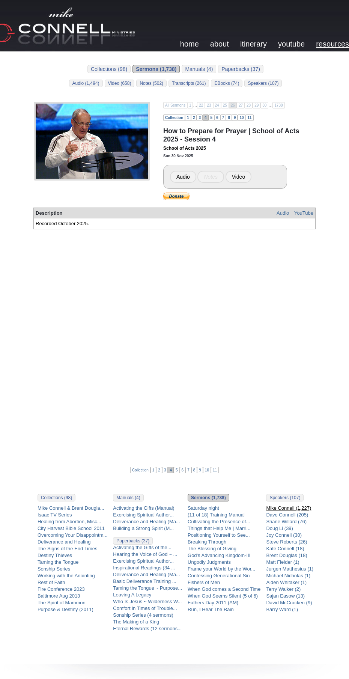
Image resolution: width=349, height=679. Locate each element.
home (189, 44)
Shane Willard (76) (286, 521)
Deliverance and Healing (64, 542)
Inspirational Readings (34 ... (144, 568)
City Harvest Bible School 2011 (71, 528)
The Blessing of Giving (212, 548)
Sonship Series (54, 569)
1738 (278, 105)
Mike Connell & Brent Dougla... (71, 508)
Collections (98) (109, 69)
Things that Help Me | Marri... (219, 528)
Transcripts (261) (189, 83)
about (219, 44)
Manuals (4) (199, 69)
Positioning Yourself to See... (219, 535)
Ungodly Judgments (209, 562)
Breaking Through (207, 542)
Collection (174, 118)
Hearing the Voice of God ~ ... (145, 554)
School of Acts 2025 (184, 148)
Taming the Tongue (58, 562)
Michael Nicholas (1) (288, 575)
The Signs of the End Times (68, 548)
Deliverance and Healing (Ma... (146, 521)
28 (249, 105)
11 (250, 118)
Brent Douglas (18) (286, 555)
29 (256, 105)
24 (217, 105)
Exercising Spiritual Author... (143, 515)
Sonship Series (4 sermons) (143, 615)
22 (201, 105)
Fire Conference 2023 (61, 589)
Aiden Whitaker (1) (286, 582)
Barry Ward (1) (282, 609)
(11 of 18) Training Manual (216, 515)
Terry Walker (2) (283, 589)
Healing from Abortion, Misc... (69, 521)
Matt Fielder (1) (282, 562)
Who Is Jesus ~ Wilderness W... (147, 601)
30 (264, 105)
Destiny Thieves (55, 555)
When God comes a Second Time (224, 589)
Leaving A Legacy (132, 595)
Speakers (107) (263, 83)
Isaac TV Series (55, 515)
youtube (291, 44)
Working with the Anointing (66, 575)
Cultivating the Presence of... (219, 521)
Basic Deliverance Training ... (144, 581)
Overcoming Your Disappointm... (72, 535)
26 (233, 105)
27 (241, 105)
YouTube (303, 213)
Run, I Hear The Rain (211, 609)
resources (332, 44)
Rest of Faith (51, 582)
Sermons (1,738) (156, 69)
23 (209, 105)
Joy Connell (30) (284, 535)
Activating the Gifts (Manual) (143, 508)
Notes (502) (151, 83)
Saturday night (203, 508)
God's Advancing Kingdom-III (219, 555)
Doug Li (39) (279, 528)
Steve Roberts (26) (286, 542)
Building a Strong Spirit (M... (143, 528)
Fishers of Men (204, 582)
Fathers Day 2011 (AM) (213, 602)
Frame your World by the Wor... (221, 569)
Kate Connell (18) (285, 548)
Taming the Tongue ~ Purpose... (147, 588)
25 (225, 105)
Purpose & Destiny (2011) (65, 609)
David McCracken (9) (289, 602)
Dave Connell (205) (287, 515)
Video (238, 177)
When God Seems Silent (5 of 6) (223, 596)
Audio (183, 177)
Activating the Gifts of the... (142, 547)
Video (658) (119, 83)
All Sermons (175, 105)
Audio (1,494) (85, 83)
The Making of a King (136, 622)
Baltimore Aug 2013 (59, 596)
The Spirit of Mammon (62, 602)
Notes (211, 177)
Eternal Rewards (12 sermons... (147, 628)
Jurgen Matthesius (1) (289, 569)
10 (241, 118)
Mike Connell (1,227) (288, 508)
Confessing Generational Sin (219, 575)
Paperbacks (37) (240, 69)
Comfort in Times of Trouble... (145, 608)
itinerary (253, 44)
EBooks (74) (226, 83)
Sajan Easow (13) (285, 596)
